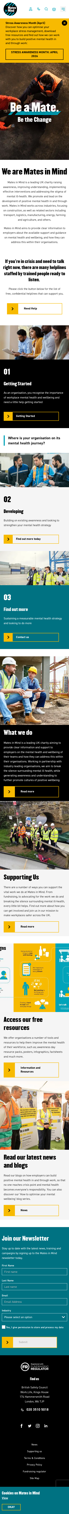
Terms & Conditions (34, 1458)
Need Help (30, 308)
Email (5, 1295)
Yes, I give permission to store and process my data (34, 1327)
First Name (8, 1265)
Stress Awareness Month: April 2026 (34, 54)
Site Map (34, 1478)
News (34, 1444)
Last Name (8, 1280)
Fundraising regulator (34, 1471)
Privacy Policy (34, 1464)
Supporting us (34, 1451)
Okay (11, 1507)
